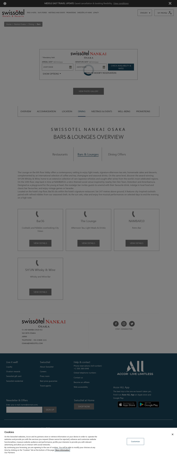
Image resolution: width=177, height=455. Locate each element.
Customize (135, 441)
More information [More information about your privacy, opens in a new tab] (62, 450)
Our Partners (9, 453)
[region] (88, 441)
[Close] (173, 434)
